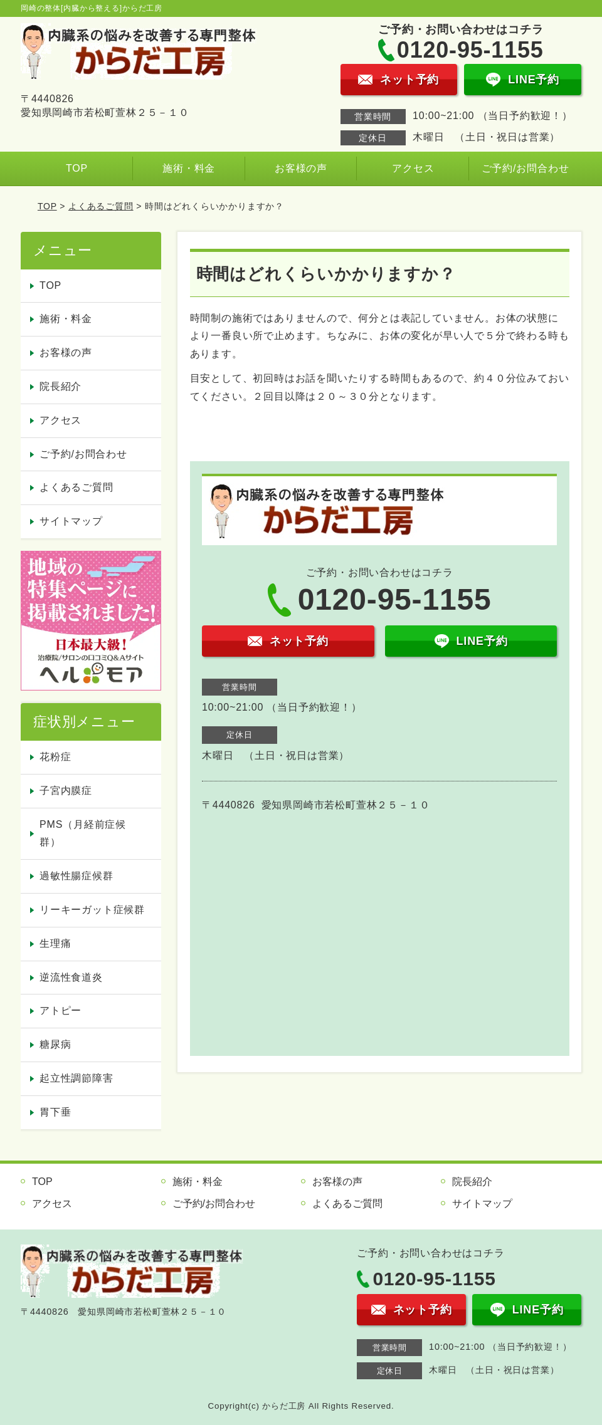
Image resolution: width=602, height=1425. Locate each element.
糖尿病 (55, 1044)
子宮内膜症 (66, 790)
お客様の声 (301, 168)
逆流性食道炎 (71, 977)
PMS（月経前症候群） (83, 833)
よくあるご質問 (101, 206)
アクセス (413, 168)
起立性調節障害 (77, 1078)
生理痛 (55, 943)
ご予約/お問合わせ (525, 168)
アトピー (61, 1010)
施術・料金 (188, 168)
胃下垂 (55, 1112)
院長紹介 (61, 386)
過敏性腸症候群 (77, 875)
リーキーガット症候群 (92, 909)
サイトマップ (71, 521)
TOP (77, 168)
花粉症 (55, 756)
